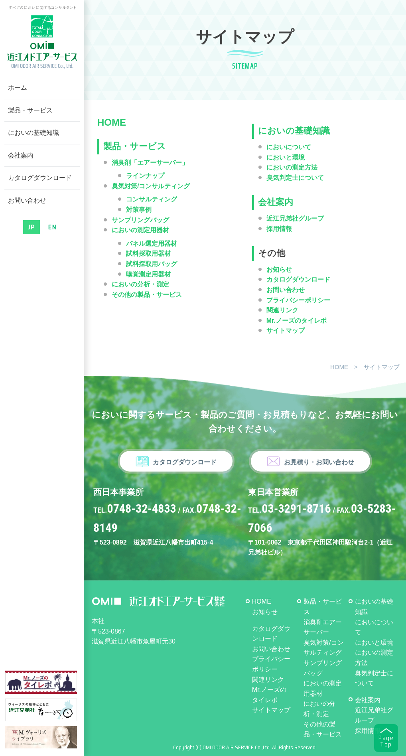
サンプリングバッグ (140, 220)
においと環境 (285, 157)
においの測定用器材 (140, 230)
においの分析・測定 (140, 284)
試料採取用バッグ (151, 264)
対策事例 (139, 209)
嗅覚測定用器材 (148, 274)
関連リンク (282, 310)
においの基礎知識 (33, 132)
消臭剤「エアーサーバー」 (150, 162)
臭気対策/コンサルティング (151, 186)
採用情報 (367, 730)
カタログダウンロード (40, 177)
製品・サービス (30, 110)
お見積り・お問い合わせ (319, 462)
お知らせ (279, 269)
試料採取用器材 (148, 253)
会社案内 (21, 155)
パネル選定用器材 (151, 243)
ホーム (17, 87)
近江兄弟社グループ (295, 218)
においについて (288, 147)
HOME (111, 122)
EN (52, 227)
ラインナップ (145, 175)
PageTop (386, 741)
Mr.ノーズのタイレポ (296, 320)
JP (31, 227)
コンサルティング (151, 199)
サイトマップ (271, 710)
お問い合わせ (27, 200)
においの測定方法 (291, 167)
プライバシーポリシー (298, 300)
